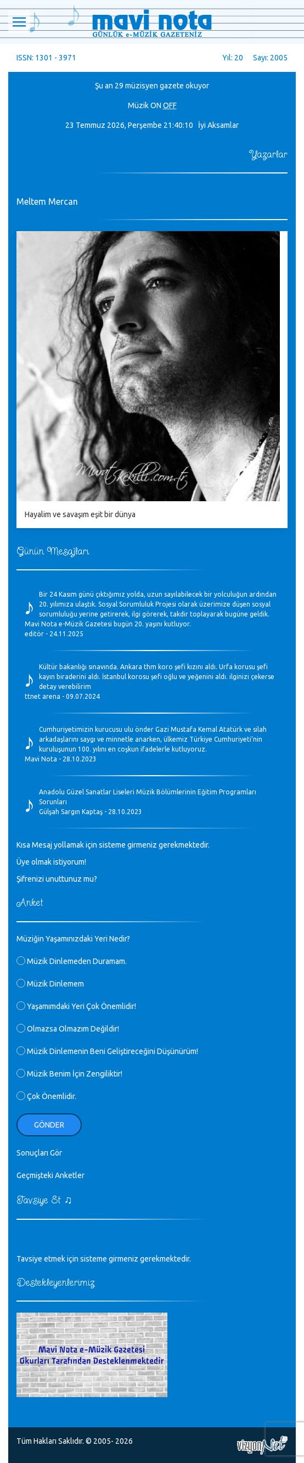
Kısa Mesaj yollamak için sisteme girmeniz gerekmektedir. (113, 844)
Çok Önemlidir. (46, 1096)
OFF (170, 105)
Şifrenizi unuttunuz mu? (56, 879)
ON (155, 105)
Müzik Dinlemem (50, 983)
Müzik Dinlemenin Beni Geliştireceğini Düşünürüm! (107, 1051)
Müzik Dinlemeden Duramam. (71, 961)
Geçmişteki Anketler (50, 1175)
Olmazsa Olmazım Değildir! (67, 1028)
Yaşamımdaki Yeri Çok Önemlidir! (76, 1006)
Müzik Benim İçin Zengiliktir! (69, 1073)
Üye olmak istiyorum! (51, 861)
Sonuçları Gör (39, 1152)
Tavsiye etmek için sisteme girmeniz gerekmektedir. (103, 1258)
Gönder (49, 1124)
